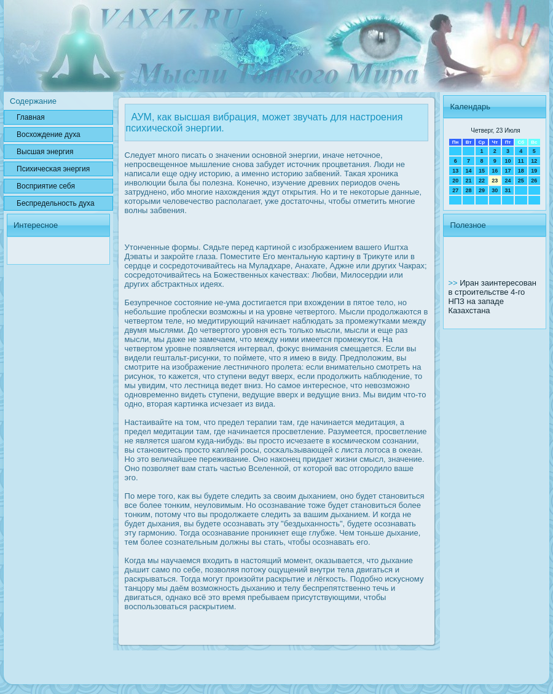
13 (455, 171)
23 (495, 180)
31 (507, 190)
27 (455, 190)
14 (469, 171)
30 (495, 190)
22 (482, 180)
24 (507, 180)
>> (454, 282)
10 (507, 161)
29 (482, 190)
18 (521, 171)
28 (469, 190)
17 (507, 171)
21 (469, 180)
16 (495, 171)
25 (521, 180)
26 (534, 180)
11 (521, 161)
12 (534, 161)
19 (534, 171)
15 (482, 171)
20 (455, 180)
